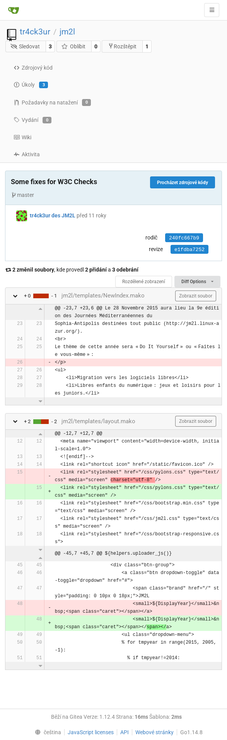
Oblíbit (73, 46)
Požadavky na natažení (52, 102)
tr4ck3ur (35, 31)
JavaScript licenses (91, 732)
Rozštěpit (122, 46)
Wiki (22, 137)
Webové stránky (154, 732)
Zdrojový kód (33, 68)
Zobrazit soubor (195, 296)
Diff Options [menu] (197, 281)
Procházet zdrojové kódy (182, 182)
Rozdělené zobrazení (143, 281)
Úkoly (31, 85)
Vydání (32, 120)
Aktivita (27, 154)
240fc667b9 (184, 238)
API (124, 732)
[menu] (46, 732)
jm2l (67, 31)
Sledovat (25, 46)
